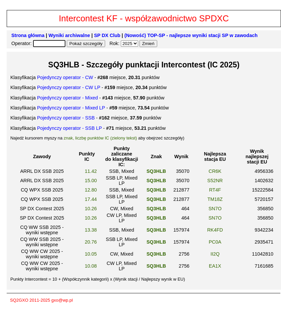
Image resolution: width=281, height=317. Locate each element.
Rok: (115, 43)
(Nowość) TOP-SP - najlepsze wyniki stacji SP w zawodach (191, 35)
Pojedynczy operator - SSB (66, 117)
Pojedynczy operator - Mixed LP (71, 107)
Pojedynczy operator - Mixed (67, 97)
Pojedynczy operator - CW (65, 77)
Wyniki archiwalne (69, 35)
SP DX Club (107, 35)
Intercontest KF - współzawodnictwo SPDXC (144, 18)
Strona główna (27, 35)
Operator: (22, 43)
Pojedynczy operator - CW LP (68, 87)
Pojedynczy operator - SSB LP (69, 128)
